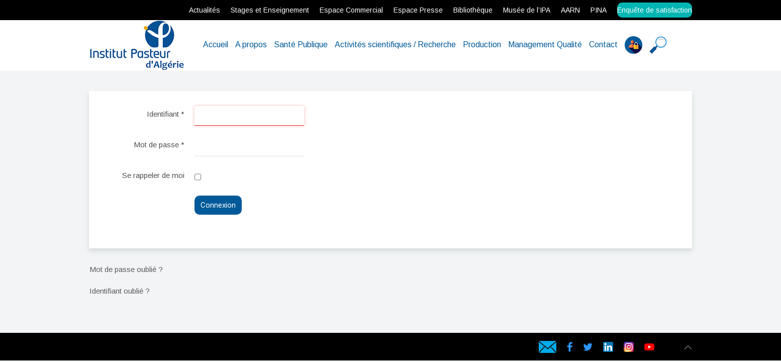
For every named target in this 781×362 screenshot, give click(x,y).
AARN (570, 10)
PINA (599, 10)
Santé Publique (301, 44)
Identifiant (165, 114)
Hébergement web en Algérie (99, 348)
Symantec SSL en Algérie (195, 348)
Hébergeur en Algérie (239, 348)
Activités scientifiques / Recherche (395, 44)
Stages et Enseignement (270, 10)
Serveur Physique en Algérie (128, 348)
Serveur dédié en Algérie (137, 348)
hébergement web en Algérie (109, 348)
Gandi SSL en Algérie (172, 348)
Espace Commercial (351, 10)
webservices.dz (91, 348)
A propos (251, 44)
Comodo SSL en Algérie (180, 348)
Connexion (218, 205)
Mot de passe (159, 144)
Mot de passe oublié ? (126, 269)
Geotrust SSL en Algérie (187, 348)
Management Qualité (545, 44)
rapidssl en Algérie (165, 348)
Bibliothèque (473, 10)
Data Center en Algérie (212, 348)
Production (482, 44)
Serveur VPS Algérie (152, 348)
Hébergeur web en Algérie (118, 348)
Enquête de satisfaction (654, 10)
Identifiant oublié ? (119, 291)
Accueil (215, 44)
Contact (603, 44)
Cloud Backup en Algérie (204, 348)
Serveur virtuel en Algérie (145, 348)
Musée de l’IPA (526, 10)
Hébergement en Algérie (247, 348)
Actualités (204, 10)
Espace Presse (418, 10)
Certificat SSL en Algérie (158, 348)
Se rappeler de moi (153, 175)
